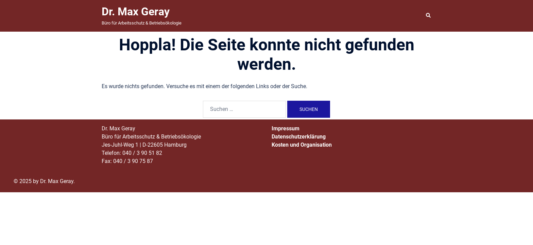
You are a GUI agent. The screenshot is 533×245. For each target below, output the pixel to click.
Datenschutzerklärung (299, 136)
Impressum (285, 128)
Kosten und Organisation (302, 145)
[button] (428, 15)
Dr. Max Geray (136, 11)
